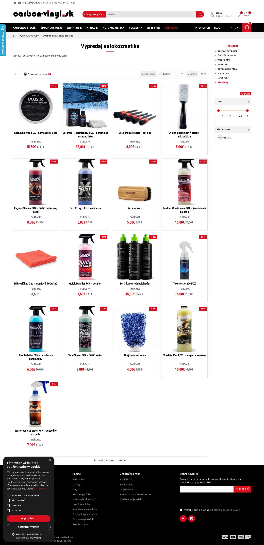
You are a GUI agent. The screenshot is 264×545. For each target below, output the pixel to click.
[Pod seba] (19, 74)
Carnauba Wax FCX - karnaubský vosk (35, 132)
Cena (219, 101)
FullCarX (36, 141)
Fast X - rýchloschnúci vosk (85, 208)
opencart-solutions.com (59, 540)
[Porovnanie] (247, 14)
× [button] (50, 460)
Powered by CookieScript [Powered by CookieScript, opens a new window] (28, 538)
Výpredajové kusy (29, 35)
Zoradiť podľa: (149, 74)
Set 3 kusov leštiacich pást (135, 283)
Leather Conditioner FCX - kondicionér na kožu (184, 210)
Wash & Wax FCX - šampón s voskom (184, 355)
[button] (29, 534)
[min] (223, 116)
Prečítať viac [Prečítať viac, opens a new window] (40, 488)
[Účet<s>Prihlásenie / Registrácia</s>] (222, 14)
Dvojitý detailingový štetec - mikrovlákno (184, 134)
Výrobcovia (223, 129)
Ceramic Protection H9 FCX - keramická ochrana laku (85, 134)
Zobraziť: (192, 74)
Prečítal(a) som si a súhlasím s (210, 510)
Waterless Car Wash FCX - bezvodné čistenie (36, 432)
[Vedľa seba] (15, 74)
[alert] (28, 499)
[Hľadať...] (200, 14)
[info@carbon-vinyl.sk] (38, 3)
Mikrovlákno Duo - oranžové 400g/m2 (35, 283)
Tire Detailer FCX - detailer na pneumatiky (36, 357)
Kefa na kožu (135, 208)
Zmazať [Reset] (247, 94)
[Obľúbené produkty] (239, 14)
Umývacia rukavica (135, 355)
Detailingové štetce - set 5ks (135, 132)
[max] (240, 116)
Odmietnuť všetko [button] (28, 527)
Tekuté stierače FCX (184, 283)
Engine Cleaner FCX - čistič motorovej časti (35, 210)
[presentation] (203, 500)
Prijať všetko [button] (29, 518)
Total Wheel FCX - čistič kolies (85, 355)
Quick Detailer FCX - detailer (85, 283)
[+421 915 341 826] (65, 3)
